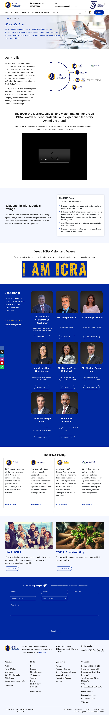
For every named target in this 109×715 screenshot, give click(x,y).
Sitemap (87, 709)
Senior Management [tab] (13, 325)
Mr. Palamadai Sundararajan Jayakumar (42, 319)
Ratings (18, 12)
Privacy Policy (68, 709)
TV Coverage (35, 675)
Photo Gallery (35, 684)
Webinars (33, 678)
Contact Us (54, 12)
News (32, 666)
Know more (42, 337)
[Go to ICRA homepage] (12, 648)
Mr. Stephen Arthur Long (91, 369)
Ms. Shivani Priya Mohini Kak (67, 369)
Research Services (63, 669)
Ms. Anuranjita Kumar (92, 317)
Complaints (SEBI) (98, 709)
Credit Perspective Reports (66, 672)
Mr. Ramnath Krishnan (66, 420)
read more (42, 652)
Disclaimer (78, 709)
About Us (9, 12)
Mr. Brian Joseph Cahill (42, 420)
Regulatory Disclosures (64, 678)
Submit (54, 631)
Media (46, 12)
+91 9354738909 (63, 646)
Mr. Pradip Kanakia (66, 317)
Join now (11, 568)
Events (32, 681)
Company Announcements (15, 681)
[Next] (56, 512)
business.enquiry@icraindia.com (68, 4)
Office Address (87, 692)
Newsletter (34, 687)
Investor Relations (62, 675)
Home (7, 18)
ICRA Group (9, 678)
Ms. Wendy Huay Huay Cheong (42, 369)
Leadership (9, 672)
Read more (10, 504)
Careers (59, 681)
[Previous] (53, 512)
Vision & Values (10, 669)
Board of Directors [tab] (12, 320)
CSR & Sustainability (12, 675)
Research (25, 12)
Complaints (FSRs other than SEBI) (86, 712)
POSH (102, 712)
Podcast (33, 669)
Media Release (36, 672)
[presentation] (22, 621)
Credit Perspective (36, 12)
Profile (7, 666)
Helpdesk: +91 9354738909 (37, 4)
